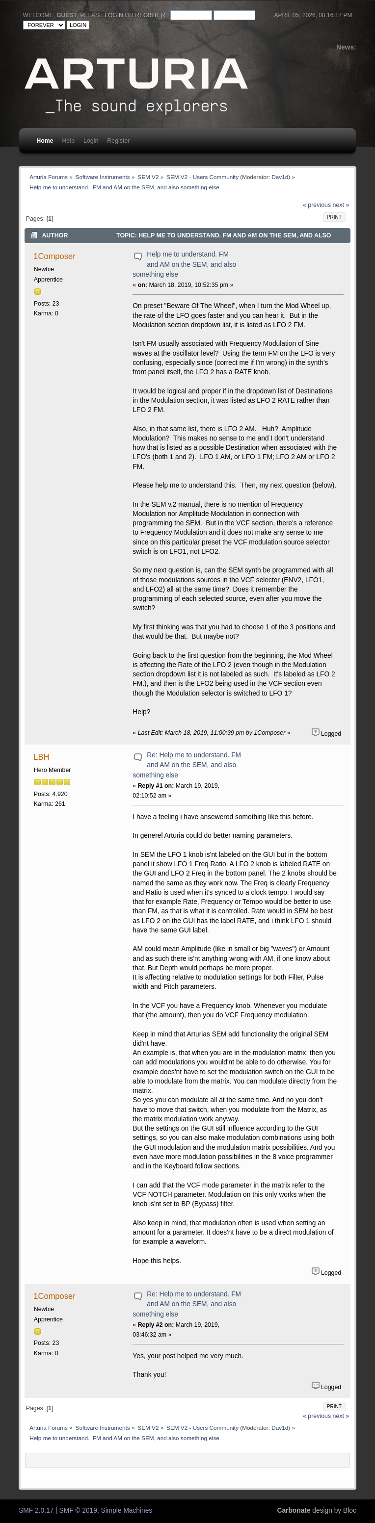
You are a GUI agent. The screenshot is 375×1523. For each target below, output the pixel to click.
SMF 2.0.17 (36, 1510)
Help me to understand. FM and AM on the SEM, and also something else (184, 264)
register (150, 15)
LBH (41, 756)
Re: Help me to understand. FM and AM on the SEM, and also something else (187, 765)
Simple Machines (127, 1510)
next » (341, 205)
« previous (317, 205)
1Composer (54, 256)
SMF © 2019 (78, 1510)
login (114, 15)
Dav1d (279, 177)
